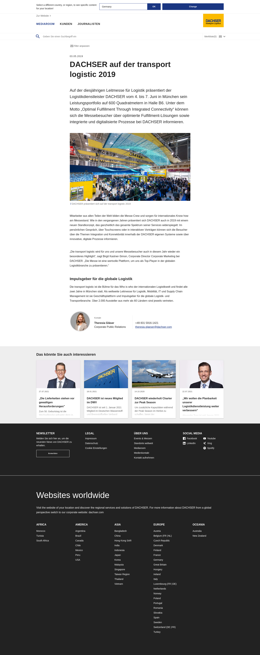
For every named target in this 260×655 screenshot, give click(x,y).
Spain (157, 617)
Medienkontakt (141, 453)
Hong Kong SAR (122, 540)
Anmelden (53, 453)
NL (169, 535)
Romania (158, 608)
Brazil (78, 535)
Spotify (208, 448)
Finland (157, 550)
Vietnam (118, 584)
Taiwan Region (122, 574)
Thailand (118, 579)
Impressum (91, 438)
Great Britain (160, 564)
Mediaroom (45, 24)
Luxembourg (160, 584)
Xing (207, 443)
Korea (117, 559)
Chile (78, 545)
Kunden (66, 24)
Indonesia (119, 550)
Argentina (80, 531)
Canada (79, 540)
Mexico (79, 550)
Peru (77, 555)
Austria (157, 531)
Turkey (157, 632)
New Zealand (199, 535)
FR (164, 535)
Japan (117, 555)
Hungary (158, 569)
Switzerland (159, 627)
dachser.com (96, 512)
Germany (158, 559)
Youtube (209, 438)
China (117, 535)
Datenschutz (91, 443)
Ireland (157, 574)
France (157, 555)
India (116, 545)
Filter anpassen (80, 46)
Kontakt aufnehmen (144, 457)
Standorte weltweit (143, 443)
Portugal (158, 603)
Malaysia (119, 564)
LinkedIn (189, 443)
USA (77, 559)
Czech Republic (162, 540)
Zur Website (44, 15)
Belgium (158, 535)
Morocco (40, 531)
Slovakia (158, 612)
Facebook (190, 438)
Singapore (119, 569)
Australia (197, 531)
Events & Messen (143, 438)
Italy (156, 579)
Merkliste (210, 36)
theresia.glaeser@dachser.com (153, 327)
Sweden (158, 622)
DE (174, 584)
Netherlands (160, 588)
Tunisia (40, 535)
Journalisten (89, 24)
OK (154, 6)
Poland (157, 598)
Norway (157, 593)
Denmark (158, 545)
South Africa (42, 540)
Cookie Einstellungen (96, 448)
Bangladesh (120, 531)
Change (193, 6)
